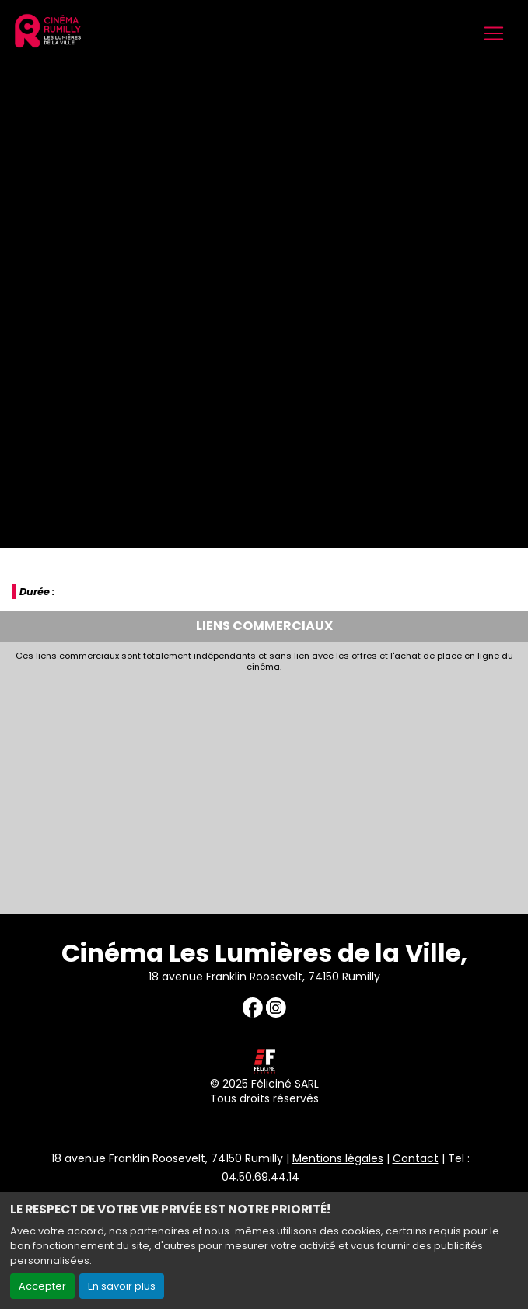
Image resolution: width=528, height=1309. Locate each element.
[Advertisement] (264, 789)
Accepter (42, 1286)
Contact (416, 1158)
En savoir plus (122, 1286)
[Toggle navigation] (494, 33)
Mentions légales (337, 1158)
